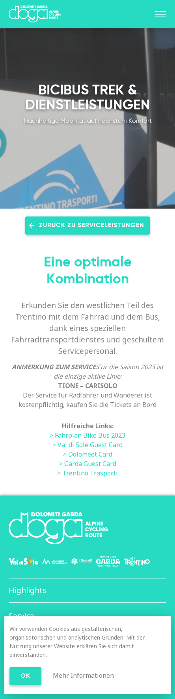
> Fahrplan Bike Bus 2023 (87, 435)
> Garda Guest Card (87, 463)
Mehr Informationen (83, 675)
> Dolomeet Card (87, 454)
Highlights (27, 590)
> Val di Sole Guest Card (87, 444)
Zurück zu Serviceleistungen (91, 225)
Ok (25, 676)
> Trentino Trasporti (87, 473)
